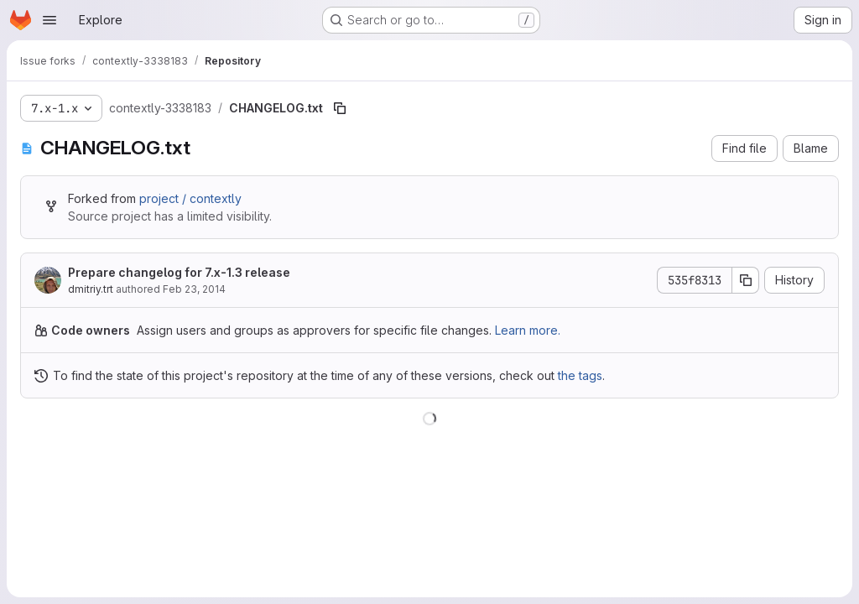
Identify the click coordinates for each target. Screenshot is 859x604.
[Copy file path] (339, 108)
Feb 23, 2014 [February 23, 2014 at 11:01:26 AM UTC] (194, 289)
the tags (580, 375)
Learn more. (527, 330)
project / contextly (190, 198)
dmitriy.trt (90, 289)
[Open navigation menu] (49, 20)
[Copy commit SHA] (745, 280)
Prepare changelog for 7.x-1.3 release (179, 272)
